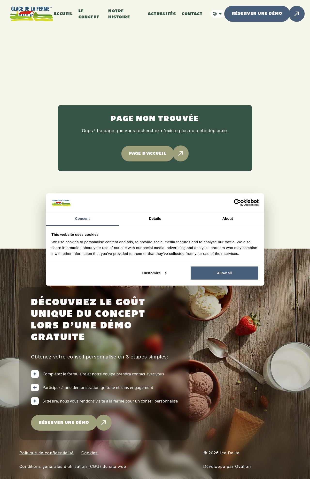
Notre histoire (119, 14)
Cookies (89, 452)
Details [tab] (155, 218)
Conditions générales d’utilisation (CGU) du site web (72, 466)
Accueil (63, 14)
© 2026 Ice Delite (221, 452)
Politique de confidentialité (46, 452)
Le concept (89, 14)
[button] (217, 14)
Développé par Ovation (227, 466)
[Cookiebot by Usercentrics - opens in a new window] (237, 202)
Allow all (224, 273)
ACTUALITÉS (162, 14)
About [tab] (227, 218)
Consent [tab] (82, 218)
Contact (192, 14)
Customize (154, 273)
